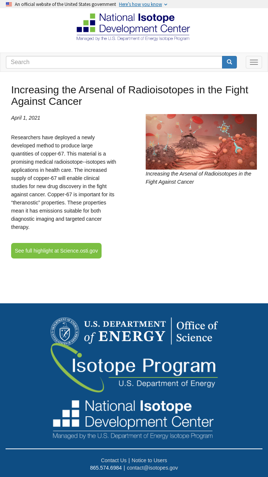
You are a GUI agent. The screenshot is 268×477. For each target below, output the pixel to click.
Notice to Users (149, 460)
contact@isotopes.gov (152, 468)
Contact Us (113, 460)
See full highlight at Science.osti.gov (56, 251)
